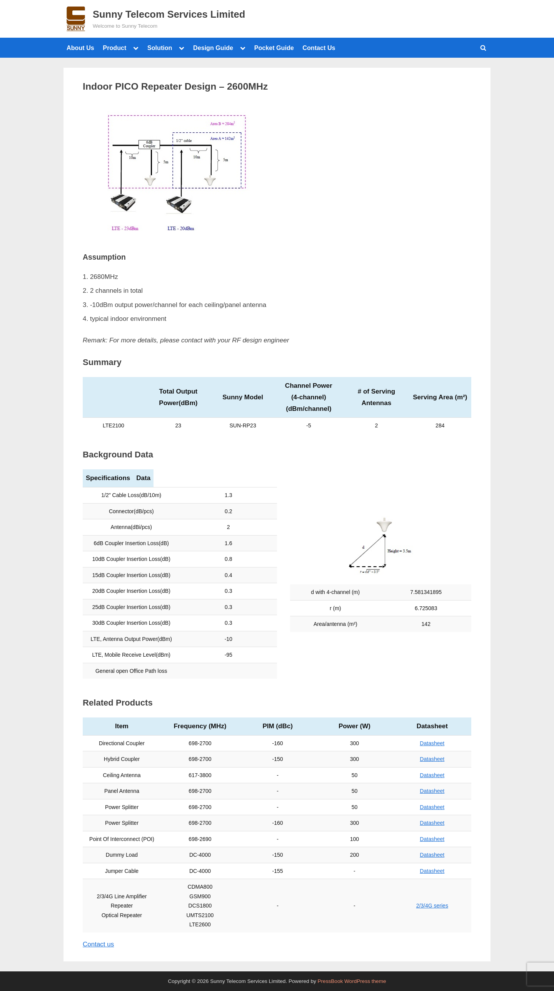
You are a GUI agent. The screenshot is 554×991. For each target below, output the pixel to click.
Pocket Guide (274, 47)
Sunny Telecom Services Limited (169, 14)
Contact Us (318, 47)
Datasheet (432, 743)
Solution (159, 47)
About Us (80, 47)
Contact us (98, 944)
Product (114, 47)
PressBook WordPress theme (352, 981)
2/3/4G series (432, 906)
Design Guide (213, 47)
